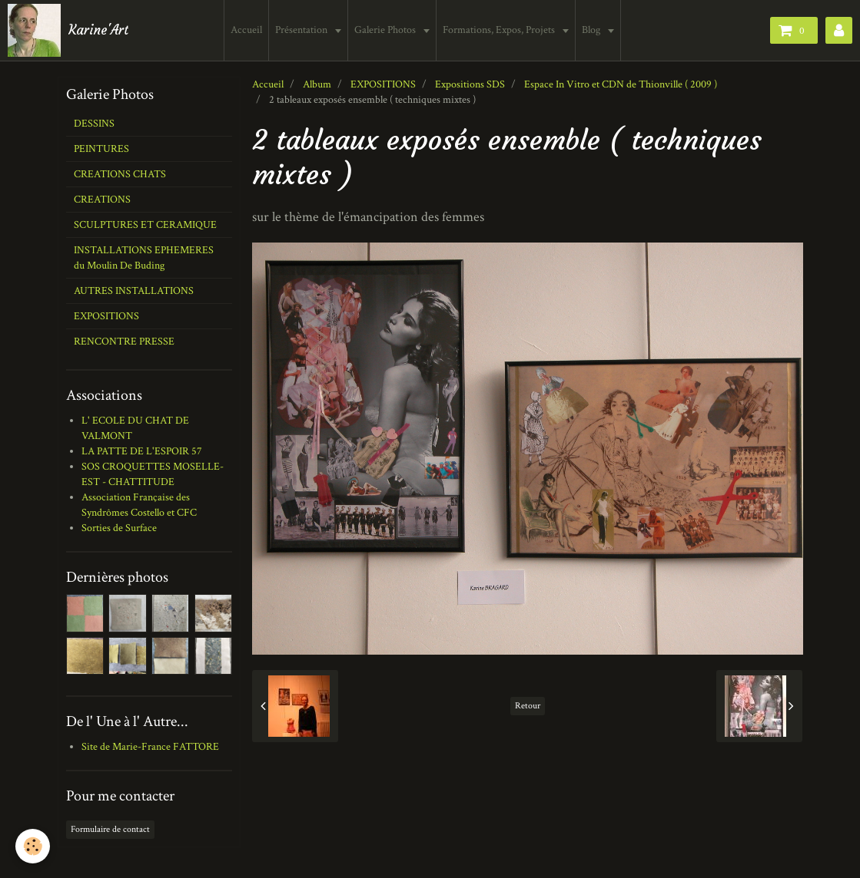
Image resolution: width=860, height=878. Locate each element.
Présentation (302, 30)
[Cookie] (32, 846)
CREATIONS (102, 199)
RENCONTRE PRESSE (124, 341)
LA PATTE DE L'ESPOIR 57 (141, 451)
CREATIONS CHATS (120, 174)
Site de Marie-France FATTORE (150, 747)
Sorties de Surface (119, 528)
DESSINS (94, 123)
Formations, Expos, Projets (500, 30)
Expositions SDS (470, 84)
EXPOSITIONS (383, 84)
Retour (527, 705)
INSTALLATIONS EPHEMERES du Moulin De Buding (144, 257)
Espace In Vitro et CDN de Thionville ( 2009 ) (620, 84)
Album (317, 84)
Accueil (246, 30)
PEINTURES (101, 149)
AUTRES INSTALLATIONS (134, 291)
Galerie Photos (386, 30)
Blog (592, 30)
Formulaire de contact (110, 829)
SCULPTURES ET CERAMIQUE (145, 225)
